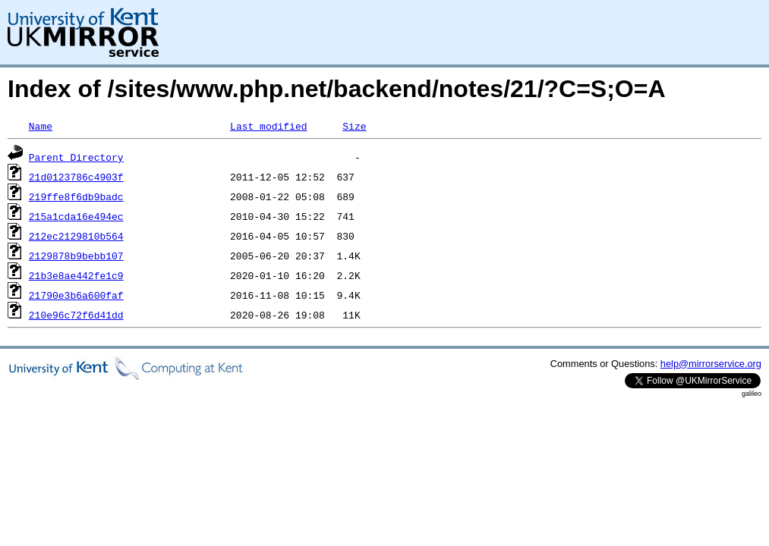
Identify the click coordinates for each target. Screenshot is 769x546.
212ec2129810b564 (76, 236)
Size (354, 126)
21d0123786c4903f (76, 177)
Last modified (268, 126)
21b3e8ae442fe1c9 (76, 275)
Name (40, 126)
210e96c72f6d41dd (76, 315)
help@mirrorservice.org (710, 363)
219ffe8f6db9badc (76, 196)
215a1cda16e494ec (76, 216)
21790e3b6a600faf (76, 295)
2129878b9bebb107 (76, 255)
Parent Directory (76, 157)
